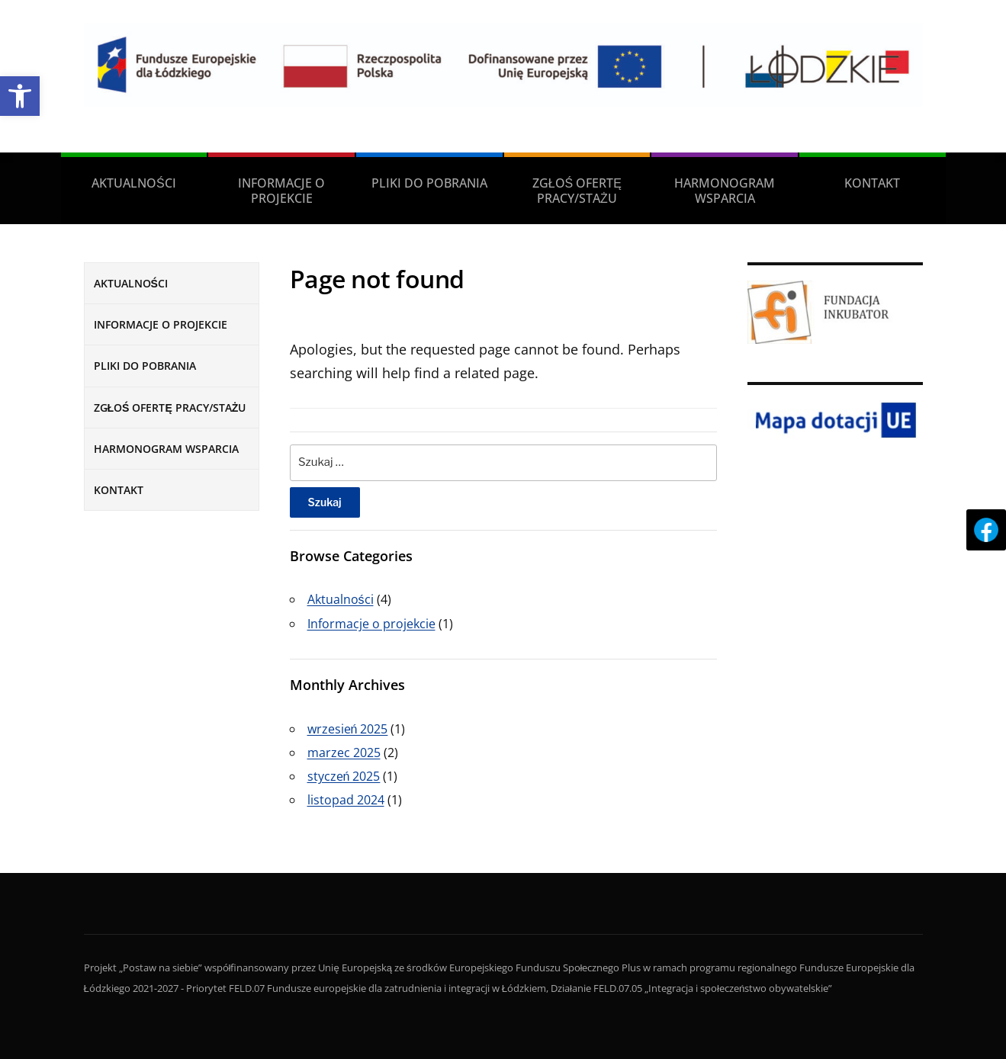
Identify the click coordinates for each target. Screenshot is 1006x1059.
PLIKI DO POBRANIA (429, 183)
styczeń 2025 (344, 776)
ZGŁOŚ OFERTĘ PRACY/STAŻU (577, 191)
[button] (20, 96)
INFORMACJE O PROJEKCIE (281, 191)
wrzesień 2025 (347, 728)
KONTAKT (872, 183)
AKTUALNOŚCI (134, 183)
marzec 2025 (344, 752)
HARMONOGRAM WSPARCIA (724, 191)
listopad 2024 (345, 799)
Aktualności (340, 599)
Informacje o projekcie (371, 623)
